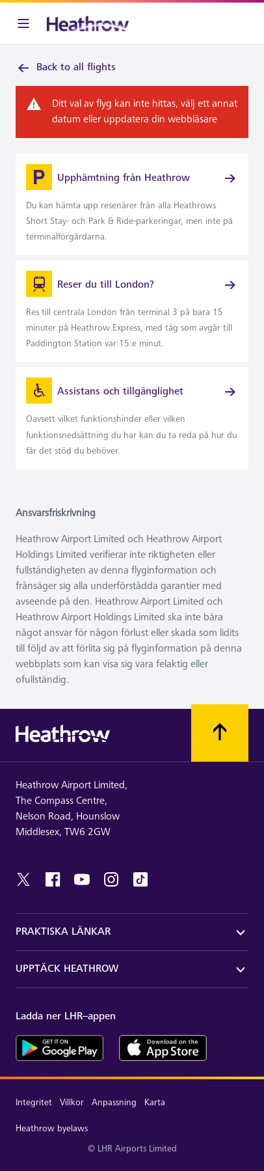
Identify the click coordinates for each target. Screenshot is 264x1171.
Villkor (72, 1102)
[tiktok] (140, 879)
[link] (132, 204)
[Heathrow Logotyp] (88, 23)
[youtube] (82, 879)
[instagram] (111, 879)
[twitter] (23, 879)
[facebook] (52, 879)
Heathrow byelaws (52, 1128)
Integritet (34, 1102)
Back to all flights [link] (66, 68)
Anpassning (114, 1102)
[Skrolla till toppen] (219, 733)
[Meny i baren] (23, 23)
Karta (154, 1102)
